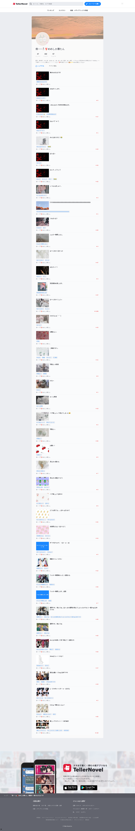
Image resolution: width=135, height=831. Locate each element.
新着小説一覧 (36, 805)
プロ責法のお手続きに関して (66, 819)
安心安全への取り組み (73, 817)
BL (73, 812)
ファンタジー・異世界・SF (80, 809)
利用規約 (38, 817)
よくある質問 (95, 817)
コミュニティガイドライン (61, 817)
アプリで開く (53, 66)
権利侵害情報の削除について (52, 819)
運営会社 (87, 819)
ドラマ (77, 812)
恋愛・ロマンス (77, 805)
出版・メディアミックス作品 (40, 809)
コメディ (83, 812)
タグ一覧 (43, 805)
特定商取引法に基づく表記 (85, 817)
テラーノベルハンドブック (48, 817)
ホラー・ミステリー (94, 809)
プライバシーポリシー (79, 819)
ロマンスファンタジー (88, 805)
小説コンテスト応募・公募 (55, 805)
